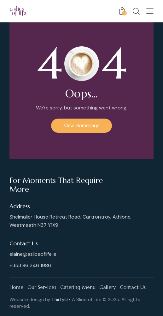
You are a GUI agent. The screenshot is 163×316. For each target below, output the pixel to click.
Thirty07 (61, 299)
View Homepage (81, 125)
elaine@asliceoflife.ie (32, 254)
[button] (150, 11)
